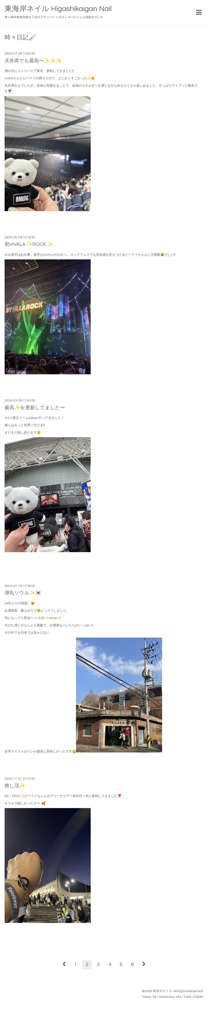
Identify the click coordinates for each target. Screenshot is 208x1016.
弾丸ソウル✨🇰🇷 (23, 592)
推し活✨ (15, 785)
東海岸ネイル (162, 991)
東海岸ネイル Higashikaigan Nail (58, 9)
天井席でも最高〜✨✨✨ (33, 60)
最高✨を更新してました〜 (35, 407)
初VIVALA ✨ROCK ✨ (29, 244)
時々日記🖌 (20, 37)
